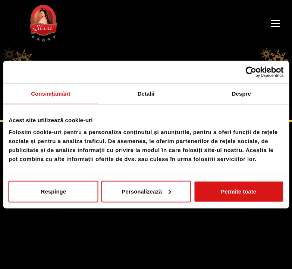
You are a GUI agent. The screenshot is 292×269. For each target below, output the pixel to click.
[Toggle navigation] (275, 23)
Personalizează (146, 191)
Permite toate (238, 191)
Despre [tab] (241, 93)
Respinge (53, 191)
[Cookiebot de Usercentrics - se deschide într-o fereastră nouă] (250, 72)
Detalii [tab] (146, 93)
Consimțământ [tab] (50, 93)
